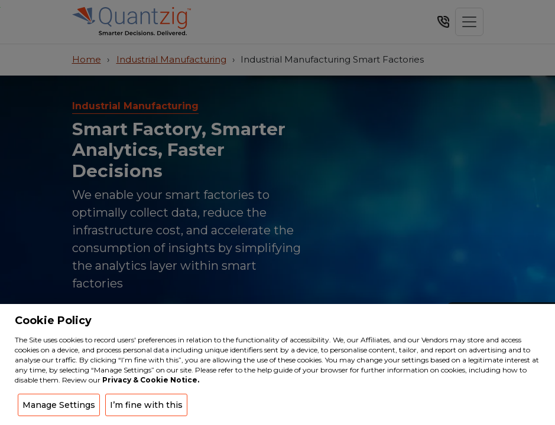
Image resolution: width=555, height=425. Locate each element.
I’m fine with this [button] (146, 405)
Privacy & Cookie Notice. (150, 379)
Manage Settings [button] (58, 405)
